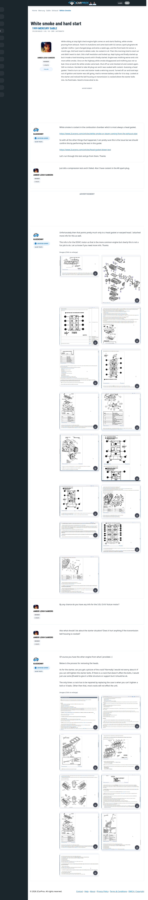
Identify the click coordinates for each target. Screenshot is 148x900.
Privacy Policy (102, 891)
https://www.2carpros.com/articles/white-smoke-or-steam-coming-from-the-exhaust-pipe (98, 133)
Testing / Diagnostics (12, 66)
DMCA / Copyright (136, 891)
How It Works (9, 59)
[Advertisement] (88, 106)
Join (127, 3)
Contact (79, 891)
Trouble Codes (10, 52)
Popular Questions (11, 38)
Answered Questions (12, 17)
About (92, 891)
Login (120, 3)
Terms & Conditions (118, 891)
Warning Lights (10, 45)
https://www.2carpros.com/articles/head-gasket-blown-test (85, 149)
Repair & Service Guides (13, 31)
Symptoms (8, 73)
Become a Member (11, 95)
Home (7, 9)
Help (86, 891)
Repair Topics (9, 24)
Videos (7, 80)
